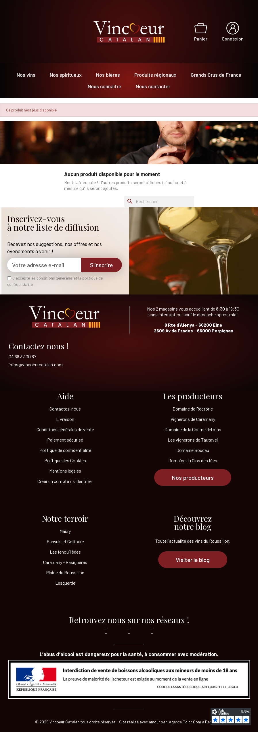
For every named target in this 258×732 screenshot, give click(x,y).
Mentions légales (65, 470)
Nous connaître (104, 86)
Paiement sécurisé (65, 439)
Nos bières (108, 75)
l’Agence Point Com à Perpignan (195, 721)
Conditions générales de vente (65, 429)
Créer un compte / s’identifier (65, 481)
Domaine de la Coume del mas (193, 429)
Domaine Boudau (192, 450)
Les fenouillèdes (65, 551)
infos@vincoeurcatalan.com (36, 364)
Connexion (233, 38)
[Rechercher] (159, 201)
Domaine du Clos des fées (192, 460)
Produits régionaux (155, 75)
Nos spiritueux (66, 75)
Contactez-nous (65, 408)
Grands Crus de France (216, 75)
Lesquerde (65, 582)
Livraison (65, 419)
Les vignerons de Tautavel (193, 439)
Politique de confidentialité (65, 450)
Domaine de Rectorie (193, 408)
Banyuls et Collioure (65, 541)
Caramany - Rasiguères (65, 562)
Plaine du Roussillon (65, 572)
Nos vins (26, 75)
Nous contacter (153, 86)
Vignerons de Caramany (193, 419)
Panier (200, 38)
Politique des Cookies (65, 460)
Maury (65, 531)
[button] (192, 477)
